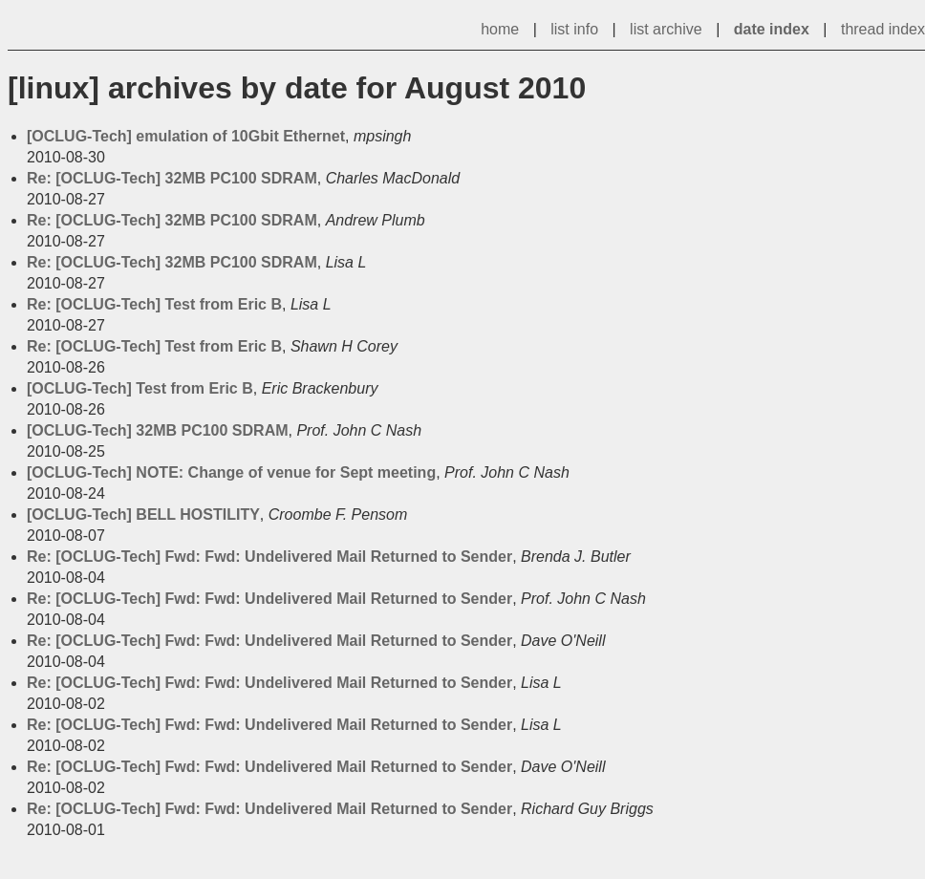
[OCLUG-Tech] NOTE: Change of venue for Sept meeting (231, 472)
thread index (883, 29)
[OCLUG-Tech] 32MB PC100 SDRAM (158, 430)
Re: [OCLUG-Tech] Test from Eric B (154, 304)
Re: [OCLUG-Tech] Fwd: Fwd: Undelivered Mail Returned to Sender (269, 556)
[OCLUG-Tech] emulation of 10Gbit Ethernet (186, 136)
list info (574, 29)
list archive (666, 29)
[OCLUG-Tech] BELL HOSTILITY (143, 514)
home (500, 29)
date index (771, 29)
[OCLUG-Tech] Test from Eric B (140, 388)
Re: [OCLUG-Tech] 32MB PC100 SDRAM (172, 178)
